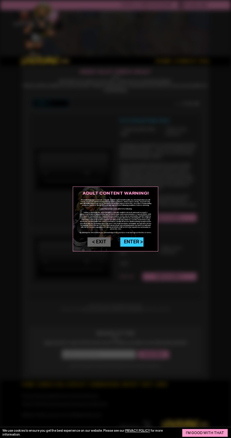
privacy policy (137, 431)
